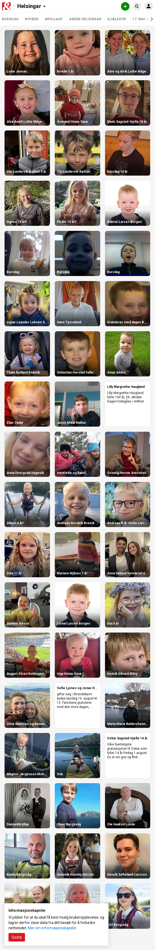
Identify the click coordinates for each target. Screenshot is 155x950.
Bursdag (10, 19)
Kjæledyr (117, 19)
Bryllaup (54, 19)
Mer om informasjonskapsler (52, 928)
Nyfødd (32, 19)
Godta (17, 937)
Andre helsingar (85, 19)
